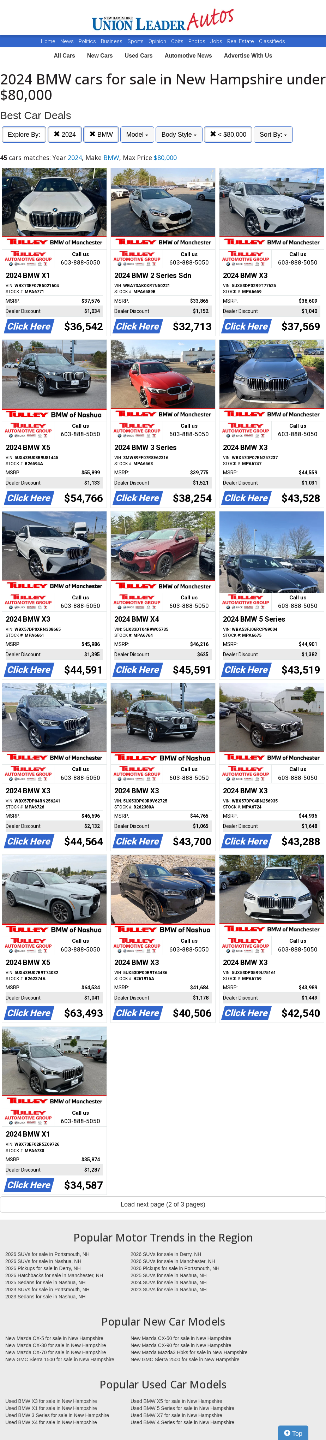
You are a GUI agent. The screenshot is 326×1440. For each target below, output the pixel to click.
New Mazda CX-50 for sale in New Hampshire (181, 1338)
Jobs (217, 41)
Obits (178, 41)
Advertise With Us (248, 56)
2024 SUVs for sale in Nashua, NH (169, 1282)
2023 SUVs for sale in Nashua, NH (169, 1289)
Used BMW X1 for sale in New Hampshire (51, 1408)
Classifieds (272, 41)
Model (137, 134)
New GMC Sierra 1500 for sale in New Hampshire (59, 1359)
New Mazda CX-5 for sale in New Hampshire (54, 1338)
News (67, 41)
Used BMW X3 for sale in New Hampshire (51, 1401)
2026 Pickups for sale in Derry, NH (43, 1268)
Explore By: (24, 134)
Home (48, 41)
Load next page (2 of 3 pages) (163, 1204)
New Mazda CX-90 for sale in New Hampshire (181, 1345)
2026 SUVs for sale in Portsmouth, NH (47, 1254)
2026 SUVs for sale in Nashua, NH (43, 1261)
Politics (87, 41)
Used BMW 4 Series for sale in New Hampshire (182, 1422)
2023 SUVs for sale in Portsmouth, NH (47, 1289)
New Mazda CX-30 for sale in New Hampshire (55, 1345)
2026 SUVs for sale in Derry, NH (166, 1254)
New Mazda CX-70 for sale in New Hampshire (55, 1352)
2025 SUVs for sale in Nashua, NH (169, 1275)
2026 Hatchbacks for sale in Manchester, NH (54, 1275)
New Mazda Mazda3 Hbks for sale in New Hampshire (189, 1352)
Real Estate (241, 41)
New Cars (100, 56)
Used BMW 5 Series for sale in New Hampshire (182, 1408)
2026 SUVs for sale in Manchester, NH (173, 1261)
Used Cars (139, 56)
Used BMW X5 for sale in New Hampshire (176, 1401)
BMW (101, 134)
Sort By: (273, 134)
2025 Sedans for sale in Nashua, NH (45, 1282)
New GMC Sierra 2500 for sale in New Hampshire (185, 1359)
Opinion (158, 41)
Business (112, 41)
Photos (197, 41)
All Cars (64, 56)
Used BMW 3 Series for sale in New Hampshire (57, 1415)
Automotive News (188, 56)
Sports (136, 41)
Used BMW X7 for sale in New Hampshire (176, 1415)
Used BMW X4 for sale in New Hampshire (51, 1422)
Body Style (179, 134)
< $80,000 (228, 134)
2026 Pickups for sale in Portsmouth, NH (175, 1268)
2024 (65, 134)
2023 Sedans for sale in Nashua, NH (45, 1296)
